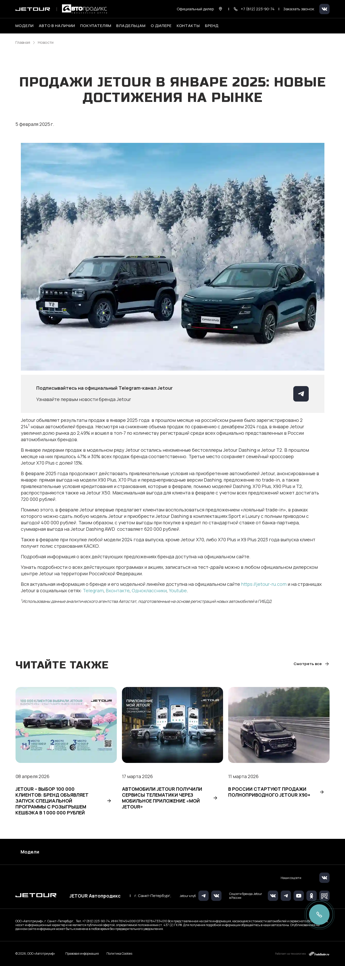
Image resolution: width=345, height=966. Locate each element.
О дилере (161, 25)
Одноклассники (149, 590)
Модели (30, 851)
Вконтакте (118, 590)
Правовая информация (82, 953)
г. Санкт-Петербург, (153, 895)
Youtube (178, 590)
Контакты (188, 25)
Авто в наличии (57, 25)
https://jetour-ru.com (264, 584)
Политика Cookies (119, 954)
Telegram (93, 590)
